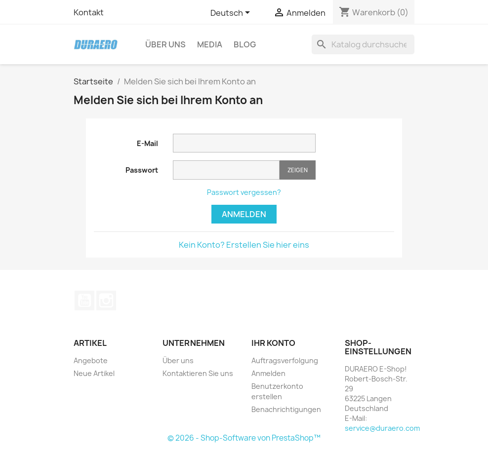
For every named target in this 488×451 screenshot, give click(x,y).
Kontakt (89, 12)
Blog (245, 44)
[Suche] (363, 44)
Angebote (91, 360)
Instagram (106, 300)
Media (209, 44)
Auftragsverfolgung (284, 360)
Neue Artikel (94, 373)
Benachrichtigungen (286, 409)
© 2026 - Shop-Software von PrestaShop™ (244, 438)
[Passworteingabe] (226, 170)
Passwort (141, 170)
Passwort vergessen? (244, 192)
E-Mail (147, 143)
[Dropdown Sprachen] (231, 13)
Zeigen (297, 170)
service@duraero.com (382, 428)
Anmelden (244, 214)
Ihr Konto (273, 343)
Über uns (165, 44)
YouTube (84, 300)
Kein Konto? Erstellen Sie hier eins (244, 244)
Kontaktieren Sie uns (198, 373)
